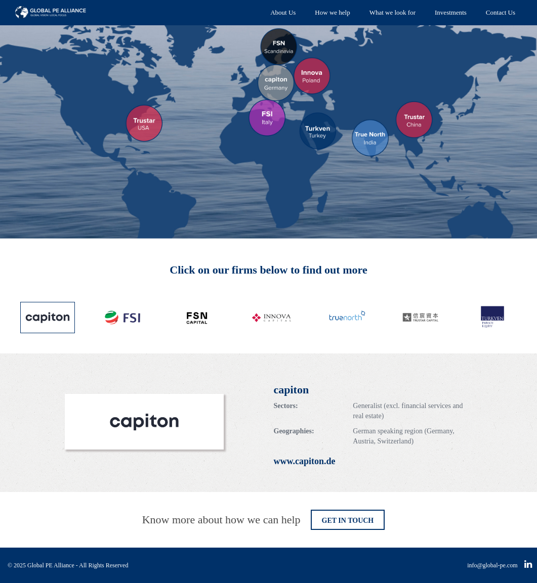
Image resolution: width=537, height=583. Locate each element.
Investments (451, 12)
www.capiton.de (305, 461)
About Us (283, 12)
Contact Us (500, 12)
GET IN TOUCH (348, 520)
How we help (332, 12)
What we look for (392, 12)
